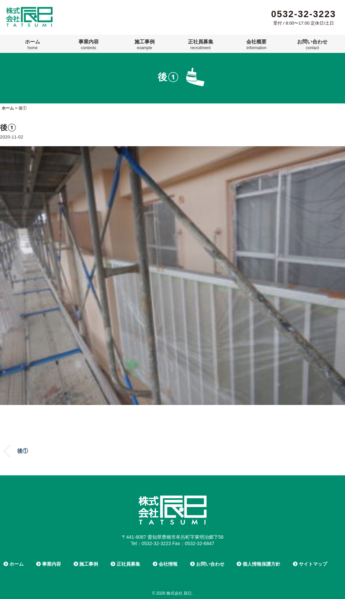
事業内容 (89, 44)
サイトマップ (310, 564)
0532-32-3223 (303, 14)
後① (22, 451)
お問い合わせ (312, 44)
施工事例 (144, 44)
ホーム (32, 44)
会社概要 (256, 44)
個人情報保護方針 (258, 564)
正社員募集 (200, 44)
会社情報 (165, 564)
